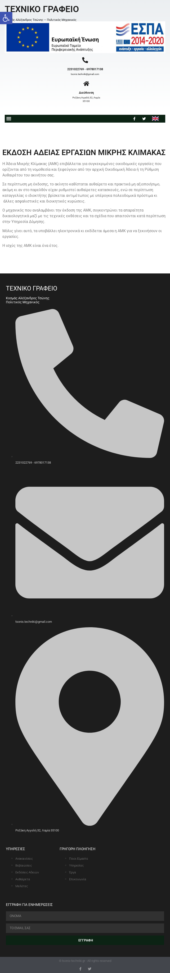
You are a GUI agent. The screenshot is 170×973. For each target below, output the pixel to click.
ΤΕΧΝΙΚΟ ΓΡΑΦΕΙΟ (42, 9)
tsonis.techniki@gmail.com (85, 74)
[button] (6, 18)
